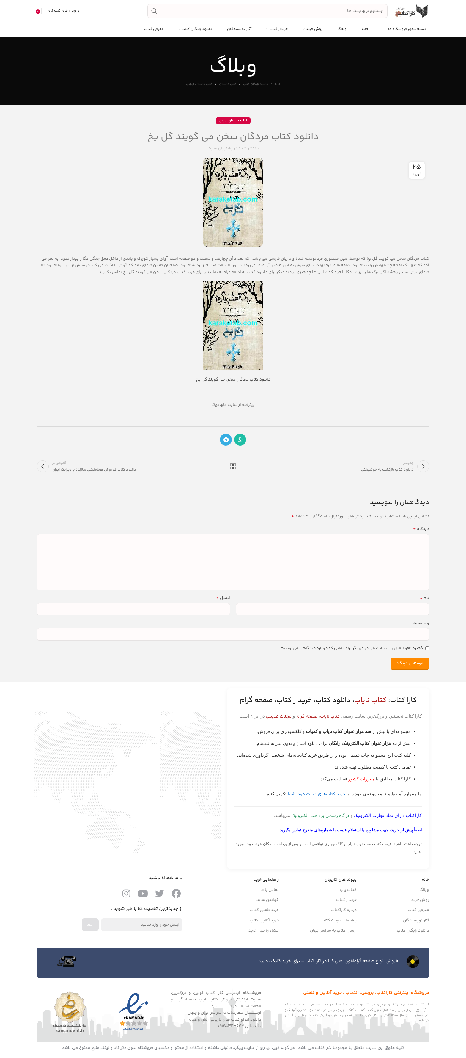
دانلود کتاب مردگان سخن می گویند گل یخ (233, 380)
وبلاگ (424, 891)
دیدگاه (421, 530)
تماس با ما (269, 891)
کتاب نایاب (330, 717)
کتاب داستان (228, 84)
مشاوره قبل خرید (263, 931)
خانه (277, 85)
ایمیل (223, 599)
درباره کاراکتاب (344, 911)
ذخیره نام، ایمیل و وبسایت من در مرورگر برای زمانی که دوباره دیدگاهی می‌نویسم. (351, 649)
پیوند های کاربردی (340, 881)
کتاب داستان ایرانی (199, 84)
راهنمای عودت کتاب (339, 921)
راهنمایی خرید (266, 881)
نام (424, 599)
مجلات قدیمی (279, 717)
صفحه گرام (306, 717)
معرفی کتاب (418, 911)
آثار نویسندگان (416, 921)
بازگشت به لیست (233, 467)
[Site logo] (411, 11)
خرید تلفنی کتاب (264, 911)
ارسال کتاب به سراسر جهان (333, 931)
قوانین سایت (267, 901)
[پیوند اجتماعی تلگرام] (226, 440)
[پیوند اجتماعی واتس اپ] (240, 440)
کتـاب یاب (348, 891)
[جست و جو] (267, 11)
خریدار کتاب (346, 901)
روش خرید (420, 901)
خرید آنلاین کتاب (264, 921)
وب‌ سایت (421, 624)
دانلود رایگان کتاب (255, 84)
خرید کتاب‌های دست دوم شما (316, 795)
